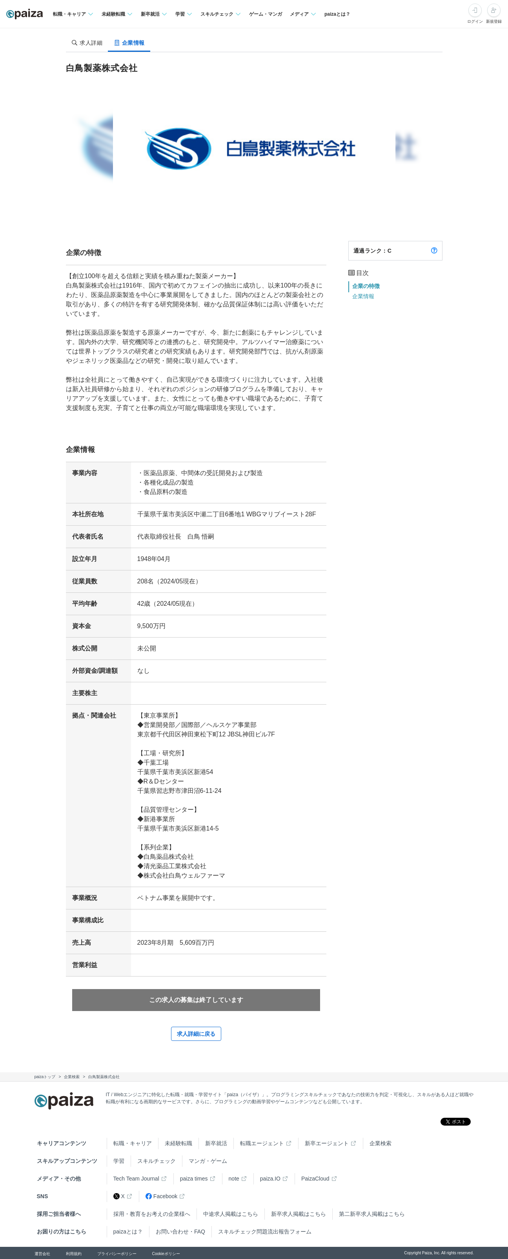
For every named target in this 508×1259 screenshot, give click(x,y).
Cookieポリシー (166, 1254)
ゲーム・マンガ (265, 14)
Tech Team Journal (136, 1178)
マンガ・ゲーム (208, 1161)
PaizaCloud (315, 1178)
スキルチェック (156, 1161)
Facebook (161, 1196)
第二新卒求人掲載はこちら (372, 1214)
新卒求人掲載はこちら (298, 1214)
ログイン (475, 21)
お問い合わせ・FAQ (180, 1231)
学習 (118, 1161)
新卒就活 (216, 1143)
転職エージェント (262, 1143)
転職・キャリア (132, 1143)
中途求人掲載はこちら (230, 1214)
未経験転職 (178, 1143)
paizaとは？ (337, 14)
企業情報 (363, 296)
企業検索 (380, 1143)
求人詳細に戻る (196, 1034)
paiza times (194, 1178)
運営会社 (42, 1254)
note (234, 1178)
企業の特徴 (366, 286)
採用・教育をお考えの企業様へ (151, 1214)
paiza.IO (270, 1178)
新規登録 (494, 21)
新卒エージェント (327, 1143)
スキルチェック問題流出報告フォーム (264, 1231)
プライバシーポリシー (117, 1254)
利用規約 (74, 1254)
